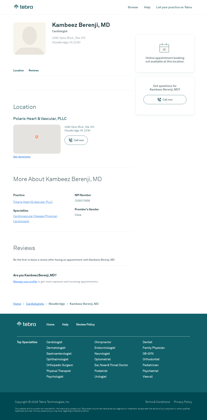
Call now (165, 100)
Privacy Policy (183, 401)
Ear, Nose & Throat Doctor (111, 365)
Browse (133, 7)
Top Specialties (27, 342)
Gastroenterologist (58, 353)
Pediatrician (150, 365)
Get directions (21, 156)
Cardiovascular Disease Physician (35, 216)
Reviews (34, 70)
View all (148, 376)
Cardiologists (35, 303)
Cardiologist (21, 221)
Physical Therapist (58, 371)
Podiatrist (100, 371)
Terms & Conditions (157, 401)
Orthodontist (151, 359)
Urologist (100, 376)
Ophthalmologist (57, 359)
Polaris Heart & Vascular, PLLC (33, 202)
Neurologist (102, 353)
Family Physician (154, 347)
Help (147, 7)
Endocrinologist (104, 347)
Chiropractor (102, 342)
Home (17, 303)
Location (18, 70)
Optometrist (102, 359)
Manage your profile (25, 281)
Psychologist (54, 376)
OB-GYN (148, 353)
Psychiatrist (150, 371)
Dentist (147, 342)
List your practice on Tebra (174, 7)
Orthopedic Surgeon (59, 365)
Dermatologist (55, 347)
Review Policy (85, 324)
